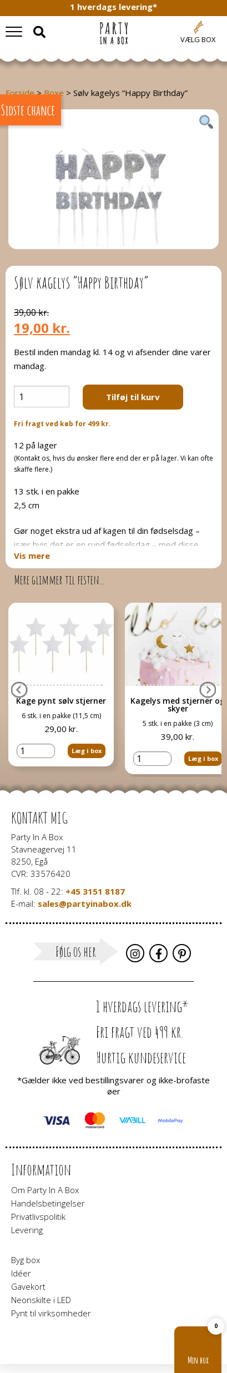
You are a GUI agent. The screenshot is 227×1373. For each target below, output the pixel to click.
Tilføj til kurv (133, 396)
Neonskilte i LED (41, 1299)
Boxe (54, 92)
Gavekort (28, 1286)
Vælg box (198, 39)
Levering (27, 1229)
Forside (20, 92)
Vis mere (32, 556)
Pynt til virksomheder (51, 1313)
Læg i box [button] (87, 739)
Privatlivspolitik (38, 1216)
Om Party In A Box (45, 1189)
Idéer (21, 1273)
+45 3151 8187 (95, 891)
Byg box (25, 1259)
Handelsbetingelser (48, 1203)
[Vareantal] (41, 396)
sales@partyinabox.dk (85, 903)
